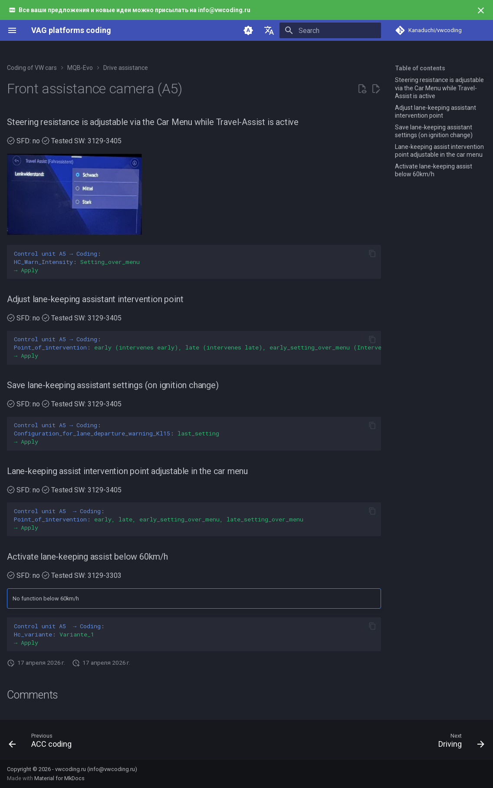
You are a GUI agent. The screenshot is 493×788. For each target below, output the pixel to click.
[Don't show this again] (481, 10)
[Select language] (269, 30)
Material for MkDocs (59, 778)
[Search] (330, 30)
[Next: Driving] (458, 742)
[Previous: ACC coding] (43, 742)
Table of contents (420, 68)
